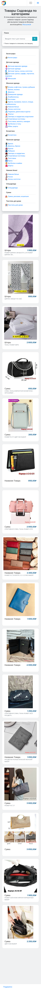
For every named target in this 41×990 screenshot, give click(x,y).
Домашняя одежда (14, 94)
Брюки (9, 144)
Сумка (7, 388)
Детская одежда (13, 69)
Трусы (9, 161)
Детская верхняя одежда (16, 66)
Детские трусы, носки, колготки (18, 71)
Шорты (9, 166)
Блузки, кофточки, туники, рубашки (20, 87)
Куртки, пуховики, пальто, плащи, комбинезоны (19, 103)
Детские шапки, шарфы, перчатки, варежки (19, 75)
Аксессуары (11, 58)
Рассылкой (27, 25)
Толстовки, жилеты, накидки (17, 121)
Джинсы (9, 92)
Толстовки (10, 158)
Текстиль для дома (14, 205)
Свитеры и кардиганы (15, 153)
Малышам (10, 79)
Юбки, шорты (11, 126)
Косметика (10, 135)
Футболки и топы (13, 124)
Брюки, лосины (12, 90)
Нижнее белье (12, 107)
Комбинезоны (12, 97)
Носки (9, 177)
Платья (9, 114)
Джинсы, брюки (12, 146)
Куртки (9, 149)
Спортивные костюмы (15, 119)
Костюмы (10, 99)
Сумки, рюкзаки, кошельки (17, 196)
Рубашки (10, 151)
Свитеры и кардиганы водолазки (19, 117)
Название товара (12, 480)
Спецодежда (11, 188)
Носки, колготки (12, 109)
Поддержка (7, 987)
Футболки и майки (13, 163)
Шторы (8, 250)
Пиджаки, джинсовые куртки (17, 112)
